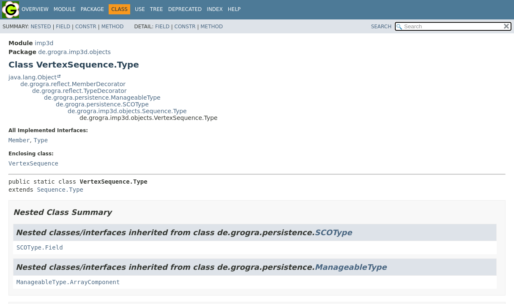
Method (112, 27)
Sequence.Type (60, 189)
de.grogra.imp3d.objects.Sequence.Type (127, 111)
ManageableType (350, 267)
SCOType (333, 232)
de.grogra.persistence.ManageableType (102, 97)
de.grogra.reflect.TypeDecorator (79, 90)
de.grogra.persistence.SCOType (102, 104)
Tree (156, 9)
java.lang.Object (32, 77)
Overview (35, 9)
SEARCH (381, 27)
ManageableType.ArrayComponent (68, 282)
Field (63, 27)
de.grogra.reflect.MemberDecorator (73, 84)
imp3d (44, 43)
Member (19, 140)
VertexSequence (33, 163)
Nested (40, 27)
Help (234, 9)
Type (40, 140)
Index (215, 9)
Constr (85, 27)
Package (92, 9)
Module (65, 9)
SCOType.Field (39, 247)
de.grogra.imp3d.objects (74, 52)
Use (140, 9)
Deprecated (185, 9)
